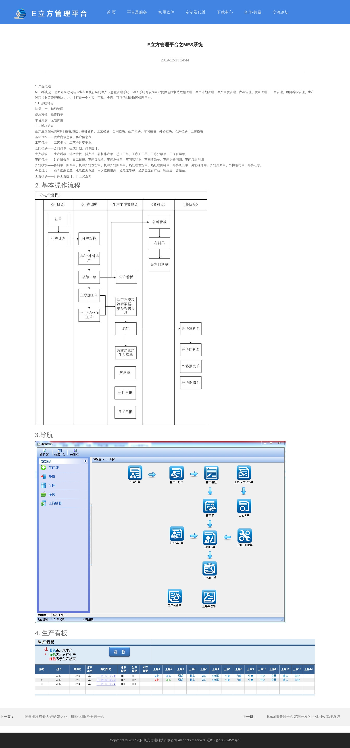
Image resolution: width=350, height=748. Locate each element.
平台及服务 (137, 12)
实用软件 (166, 12)
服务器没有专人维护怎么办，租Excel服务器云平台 (64, 717)
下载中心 (225, 12)
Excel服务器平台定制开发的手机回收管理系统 (303, 717)
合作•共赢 (252, 12)
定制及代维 (195, 12)
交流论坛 (281, 12)
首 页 (111, 12)
